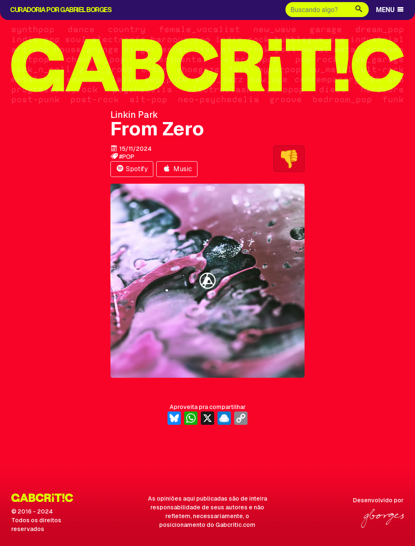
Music (177, 169)
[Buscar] (317, 9)
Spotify (132, 169)
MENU (390, 10)
